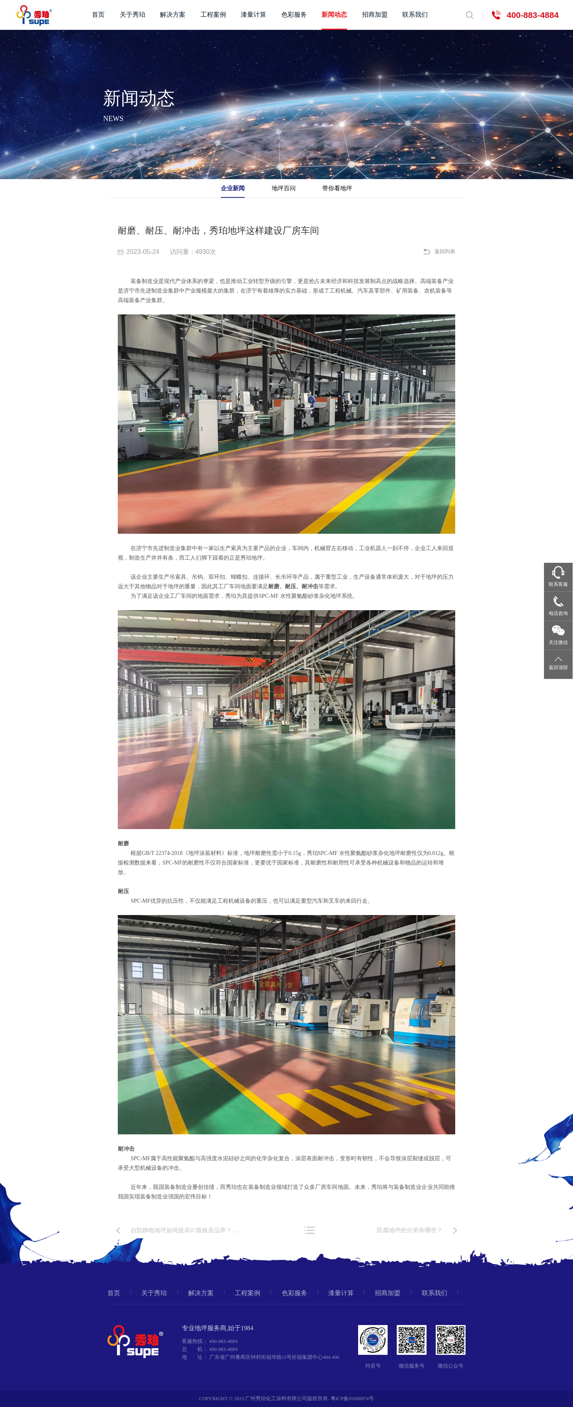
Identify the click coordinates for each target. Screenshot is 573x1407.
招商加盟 (375, 14)
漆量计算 (253, 14)
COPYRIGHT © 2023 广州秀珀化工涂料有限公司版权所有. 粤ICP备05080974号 (286, 1398)
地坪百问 (284, 188)
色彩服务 (294, 14)
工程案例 (213, 14)
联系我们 (415, 14)
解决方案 (172, 14)
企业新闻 (233, 188)
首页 (98, 14)
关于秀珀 (132, 14)
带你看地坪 (337, 188)
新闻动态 (334, 14)
